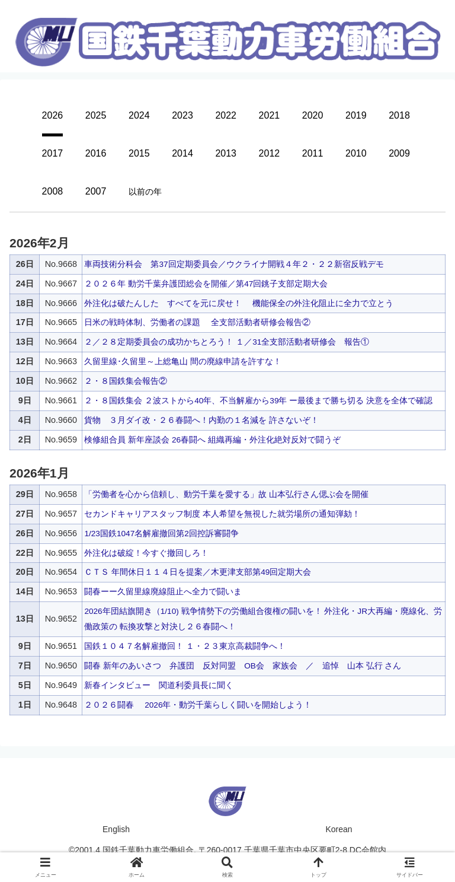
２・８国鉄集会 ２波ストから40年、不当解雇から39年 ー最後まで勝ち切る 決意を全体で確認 (259, 400)
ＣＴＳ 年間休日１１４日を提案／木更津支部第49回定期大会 (198, 572)
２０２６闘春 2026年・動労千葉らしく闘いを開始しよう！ (198, 704)
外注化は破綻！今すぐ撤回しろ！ (146, 553)
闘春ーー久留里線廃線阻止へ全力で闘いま (163, 591)
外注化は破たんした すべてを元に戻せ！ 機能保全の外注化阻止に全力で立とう (238, 303)
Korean (338, 829)
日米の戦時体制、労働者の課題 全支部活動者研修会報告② (197, 322)
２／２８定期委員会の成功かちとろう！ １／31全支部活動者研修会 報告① (227, 341)
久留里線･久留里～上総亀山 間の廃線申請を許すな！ (182, 361)
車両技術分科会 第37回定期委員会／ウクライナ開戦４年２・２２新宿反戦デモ (234, 264)
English (116, 829)
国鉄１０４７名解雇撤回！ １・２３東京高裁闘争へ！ (185, 646)
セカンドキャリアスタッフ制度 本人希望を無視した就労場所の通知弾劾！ (222, 513)
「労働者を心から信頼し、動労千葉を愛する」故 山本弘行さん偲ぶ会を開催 (226, 494)
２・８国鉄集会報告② (125, 381)
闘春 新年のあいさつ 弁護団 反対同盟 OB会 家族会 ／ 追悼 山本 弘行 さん (243, 665)
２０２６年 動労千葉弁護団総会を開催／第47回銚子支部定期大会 (206, 283)
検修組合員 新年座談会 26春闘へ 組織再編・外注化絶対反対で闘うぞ (212, 439)
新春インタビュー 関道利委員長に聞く (158, 685)
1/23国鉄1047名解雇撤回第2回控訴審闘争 (162, 533)
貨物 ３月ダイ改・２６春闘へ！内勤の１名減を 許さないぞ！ (201, 420)
